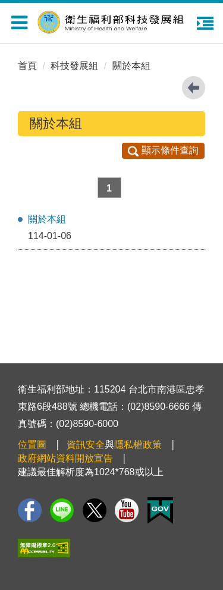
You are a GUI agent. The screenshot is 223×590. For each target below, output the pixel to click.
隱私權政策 (138, 445)
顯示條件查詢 (163, 150)
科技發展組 (74, 66)
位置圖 (32, 445)
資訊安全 (86, 445)
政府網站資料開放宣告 (65, 458)
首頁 (27, 66)
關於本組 (131, 66)
